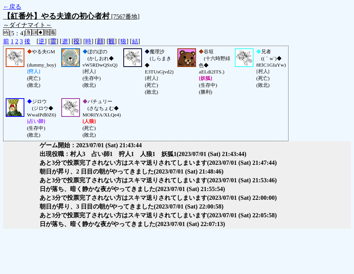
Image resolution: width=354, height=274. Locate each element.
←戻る (12, 6)
